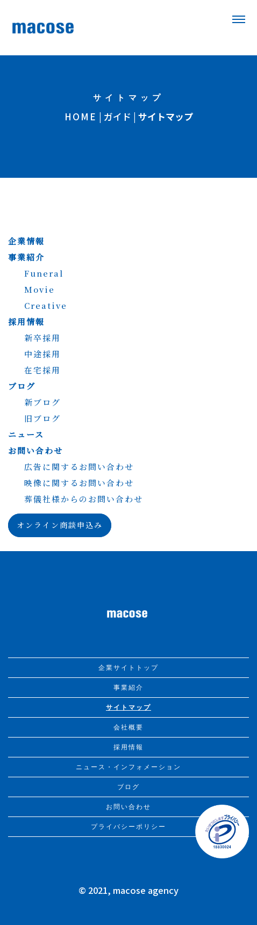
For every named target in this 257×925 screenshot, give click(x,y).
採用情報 (26, 321)
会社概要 (128, 727)
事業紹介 (26, 257)
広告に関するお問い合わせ (79, 466)
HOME (81, 116)
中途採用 (42, 353)
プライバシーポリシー (128, 826)
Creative (45, 305)
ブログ (21, 386)
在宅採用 (42, 369)
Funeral (43, 273)
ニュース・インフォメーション (128, 767)
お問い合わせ (35, 450)
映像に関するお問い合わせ (79, 482)
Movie (39, 289)
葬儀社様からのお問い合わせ (83, 498)
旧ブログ (42, 418)
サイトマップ (128, 707)
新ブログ (42, 402)
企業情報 (26, 241)
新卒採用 (42, 337)
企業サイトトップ (128, 667)
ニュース (26, 434)
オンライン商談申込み (60, 524)
